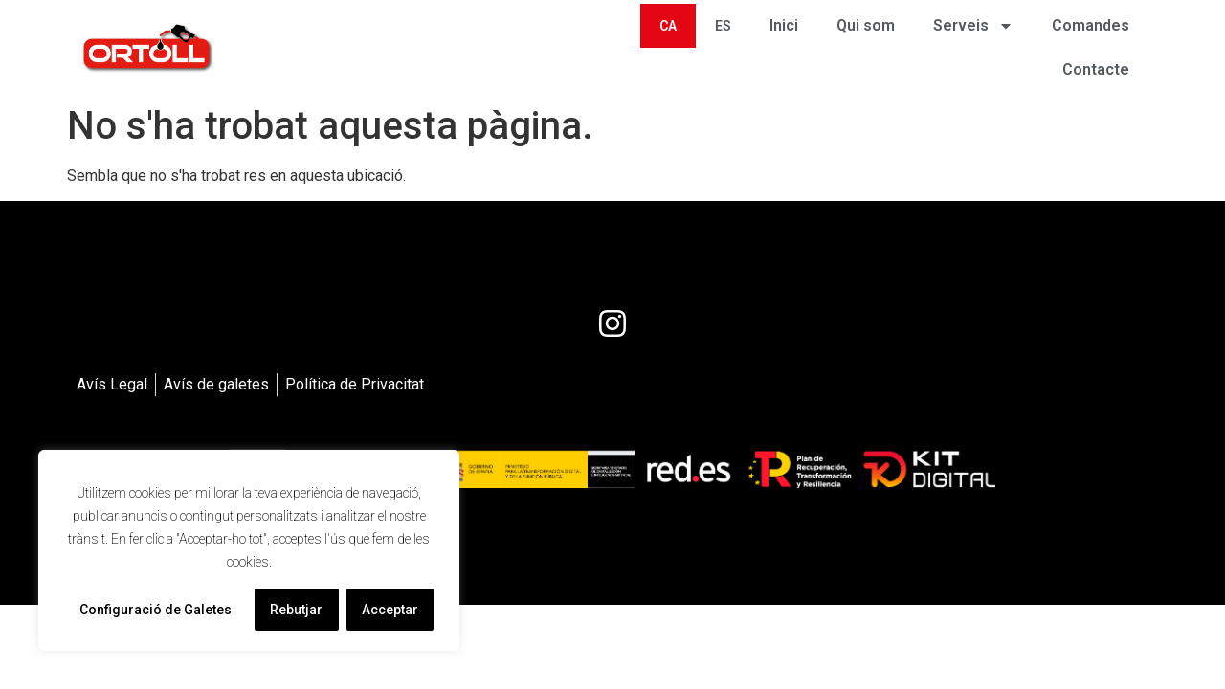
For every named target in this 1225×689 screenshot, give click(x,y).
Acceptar (390, 609)
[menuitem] (668, 26)
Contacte (1095, 69)
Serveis (973, 26)
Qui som (865, 25)
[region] (248, 550)
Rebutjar (296, 609)
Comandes (1090, 25)
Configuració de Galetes (155, 609)
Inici (783, 25)
